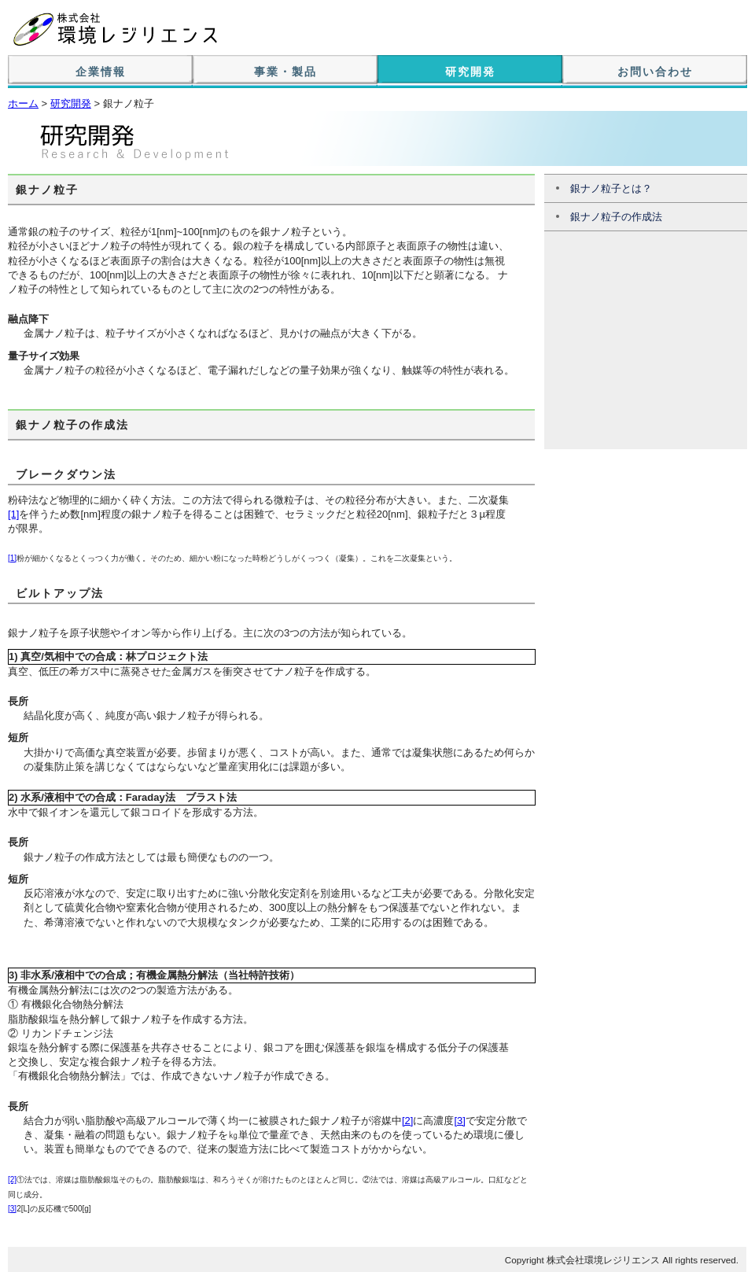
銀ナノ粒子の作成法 (616, 217)
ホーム (23, 103)
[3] (459, 1120)
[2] (407, 1120)
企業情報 (101, 71)
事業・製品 (285, 71)
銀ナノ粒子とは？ (611, 188)
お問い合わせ (655, 71)
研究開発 (470, 71)
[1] (13, 514)
